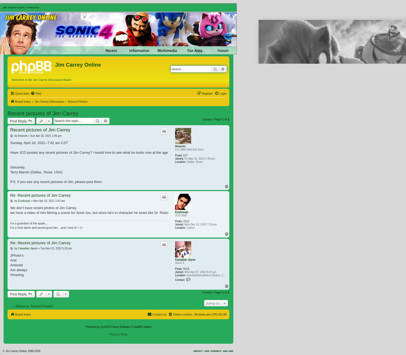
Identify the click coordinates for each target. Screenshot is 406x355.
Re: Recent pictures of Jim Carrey (40, 195)
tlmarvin (180, 146)
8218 (186, 268)
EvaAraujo (181, 212)
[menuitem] (36, 93)
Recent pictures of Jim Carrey (43, 113)
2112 (186, 221)
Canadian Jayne (185, 259)
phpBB (104, 326)
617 (185, 155)
